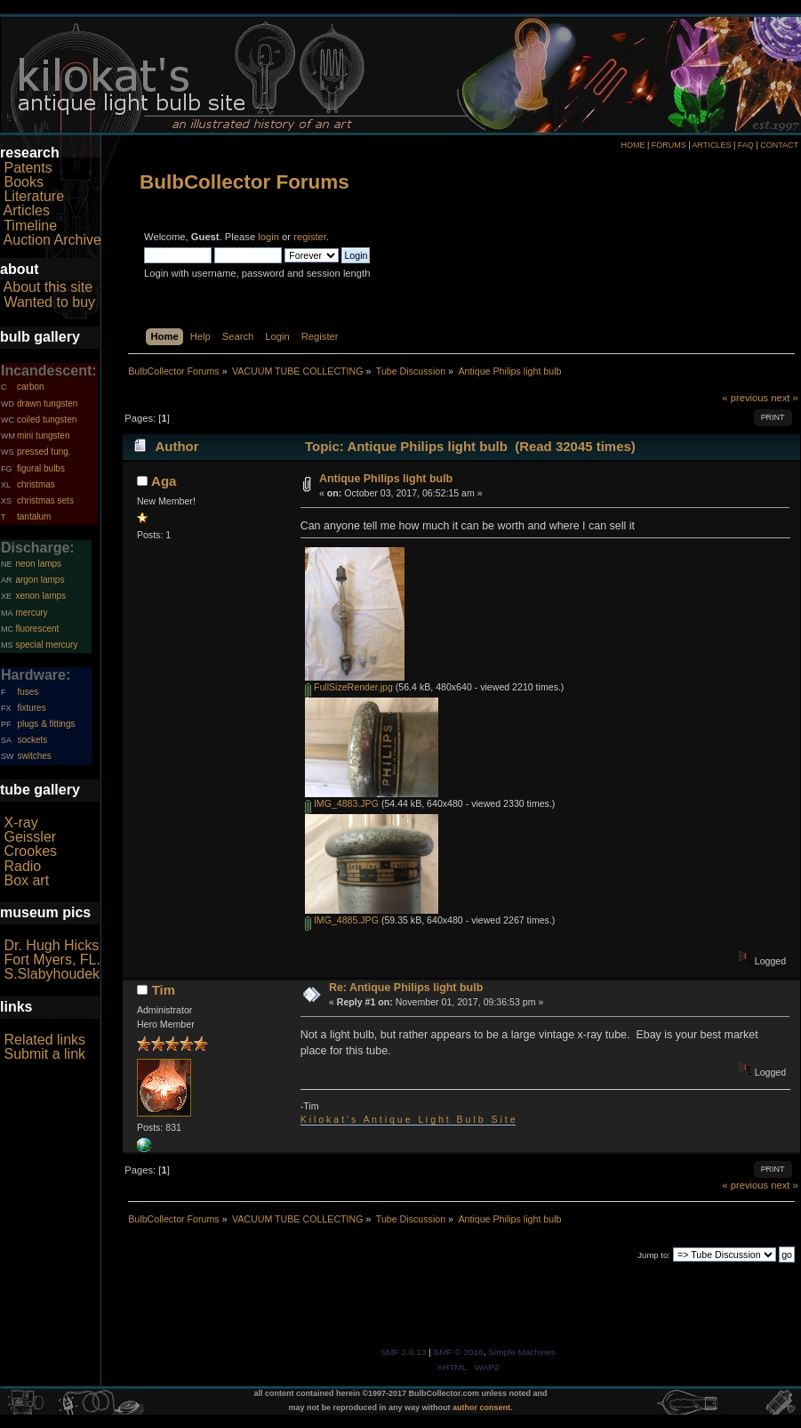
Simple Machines (522, 1352)
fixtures (31, 708)
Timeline (30, 225)
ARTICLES (712, 145)
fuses (27, 692)
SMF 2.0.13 (403, 1352)
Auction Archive (52, 239)
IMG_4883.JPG (342, 803)
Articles (27, 210)
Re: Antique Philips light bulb (406, 987)
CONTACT (779, 145)
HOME (633, 145)
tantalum (34, 516)
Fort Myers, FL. (52, 959)
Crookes (30, 851)
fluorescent (37, 628)
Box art (26, 880)
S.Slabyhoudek (52, 973)
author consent (481, 1407)
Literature (34, 196)
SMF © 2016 (459, 1352)
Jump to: (653, 1255)
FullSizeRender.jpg (349, 687)
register (309, 236)
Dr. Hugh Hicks (51, 945)
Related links (44, 1039)
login (268, 236)
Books (23, 182)
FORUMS (669, 145)
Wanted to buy (49, 302)
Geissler (30, 836)
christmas (36, 484)
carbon (30, 386)
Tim (163, 989)
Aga (163, 480)
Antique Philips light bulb (386, 478)
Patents (28, 167)
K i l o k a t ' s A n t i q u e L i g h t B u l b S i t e (408, 1119)
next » (784, 397)
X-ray (20, 822)
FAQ (746, 145)
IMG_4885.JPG (342, 920)
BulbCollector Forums (244, 182)
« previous (745, 397)
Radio (22, 866)
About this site (48, 286)
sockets (32, 740)
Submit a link (44, 1053)
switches (34, 756)
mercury (31, 612)
